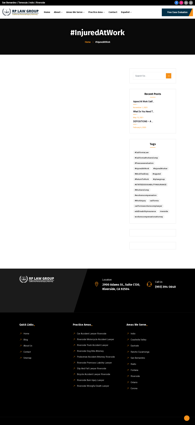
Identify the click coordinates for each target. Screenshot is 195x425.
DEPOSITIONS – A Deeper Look (143, 121)
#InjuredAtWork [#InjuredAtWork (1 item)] (142, 169)
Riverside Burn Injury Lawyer (90, 380)
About (57, 12)
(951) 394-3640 (165, 287)
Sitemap (27, 358)
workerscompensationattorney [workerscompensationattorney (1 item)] (149, 217)
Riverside (40, 2)
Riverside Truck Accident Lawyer (92, 345)
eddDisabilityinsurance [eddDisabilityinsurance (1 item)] (145, 211)
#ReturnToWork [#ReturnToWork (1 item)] (142, 179)
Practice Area (95, 12)
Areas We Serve (74, 12)
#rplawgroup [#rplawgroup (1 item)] (159, 179)
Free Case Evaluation (177, 12)
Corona (134, 388)
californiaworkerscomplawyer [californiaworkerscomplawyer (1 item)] (148, 206)
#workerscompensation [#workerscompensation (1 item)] (146, 195)
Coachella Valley (138, 339)
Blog (25, 339)
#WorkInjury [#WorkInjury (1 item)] (140, 201)
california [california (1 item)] (154, 201)
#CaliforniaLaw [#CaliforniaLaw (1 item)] (142, 152)
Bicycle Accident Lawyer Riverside (93, 374)
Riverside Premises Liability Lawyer (94, 362)
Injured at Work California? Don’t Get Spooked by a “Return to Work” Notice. (143, 101)
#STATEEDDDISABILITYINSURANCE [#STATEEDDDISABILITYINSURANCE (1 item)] (150, 185)
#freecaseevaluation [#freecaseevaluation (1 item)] (144, 163)
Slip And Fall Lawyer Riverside (91, 368)
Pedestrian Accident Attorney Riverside (96, 357)
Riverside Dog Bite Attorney (90, 351)
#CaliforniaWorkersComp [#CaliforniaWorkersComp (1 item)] (146, 158)
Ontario (134, 382)
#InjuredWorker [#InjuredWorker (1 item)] (160, 169)
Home (47, 12)
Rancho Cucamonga (140, 352)
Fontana (134, 370)
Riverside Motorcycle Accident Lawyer (95, 339)
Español (125, 12)
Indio (31, 2)
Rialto (133, 364)
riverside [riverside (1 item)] (164, 211)
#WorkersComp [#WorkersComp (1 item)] (142, 190)
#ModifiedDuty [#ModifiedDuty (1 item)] (141, 174)
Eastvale (135, 345)
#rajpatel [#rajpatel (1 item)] (157, 174)
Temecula (22, 2)
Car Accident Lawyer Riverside (91, 333)
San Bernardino (9, 2)
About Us (27, 345)
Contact (113, 12)
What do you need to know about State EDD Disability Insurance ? (143, 111)
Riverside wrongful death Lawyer (93, 386)
